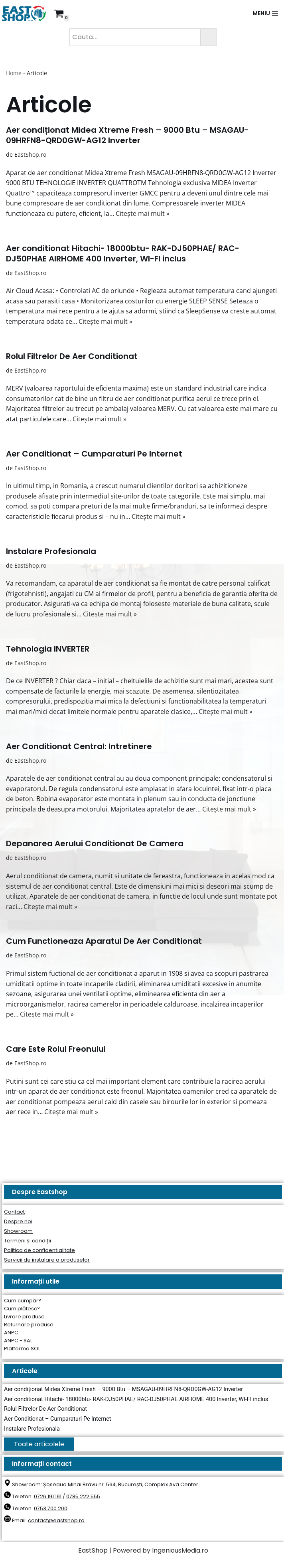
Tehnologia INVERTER (47, 648)
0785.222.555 (83, 1496)
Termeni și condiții (27, 1240)
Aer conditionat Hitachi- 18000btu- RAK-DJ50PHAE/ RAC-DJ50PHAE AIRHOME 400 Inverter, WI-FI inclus (122, 253)
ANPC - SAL (18, 1340)
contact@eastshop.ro (56, 1520)
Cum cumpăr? (22, 1300)
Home (14, 73)
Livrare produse (24, 1316)
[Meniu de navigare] (265, 13)
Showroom (18, 1231)
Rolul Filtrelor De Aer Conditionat (72, 356)
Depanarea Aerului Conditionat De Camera (94, 843)
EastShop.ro (30, 154)
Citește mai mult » (143, 213)
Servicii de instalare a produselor (47, 1259)
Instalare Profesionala (51, 551)
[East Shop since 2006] (26, 13)
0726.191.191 (47, 1496)
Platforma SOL (22, 1348)
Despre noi (18, 1221)
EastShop (93, 1550)
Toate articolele (39, 1444)
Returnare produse (28, 1324)
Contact (14, 1211)
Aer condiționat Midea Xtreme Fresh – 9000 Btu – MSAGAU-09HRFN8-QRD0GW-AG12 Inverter (127, 135)
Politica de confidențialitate (39, 1250)
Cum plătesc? (22, 1308)
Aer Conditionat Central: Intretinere (79, 746)
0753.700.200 (50, 1508)
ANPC (11, 1332)
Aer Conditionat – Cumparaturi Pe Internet (94, 453)
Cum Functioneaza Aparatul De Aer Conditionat (104, 941)
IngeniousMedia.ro (180, 1550)
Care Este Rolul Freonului (56, 1049)
